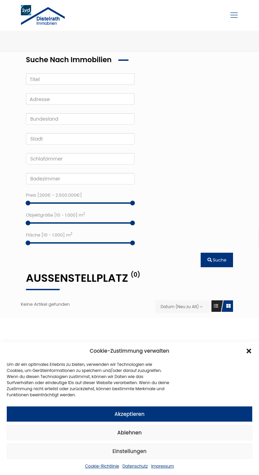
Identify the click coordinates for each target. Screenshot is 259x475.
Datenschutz (135, 466)
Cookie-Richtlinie (102, 466)
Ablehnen (129, 432)
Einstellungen (130, 451)
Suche (217, 260)
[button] (249, 351)
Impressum (162, 466)
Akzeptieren (130, 414)
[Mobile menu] (234, 15)
